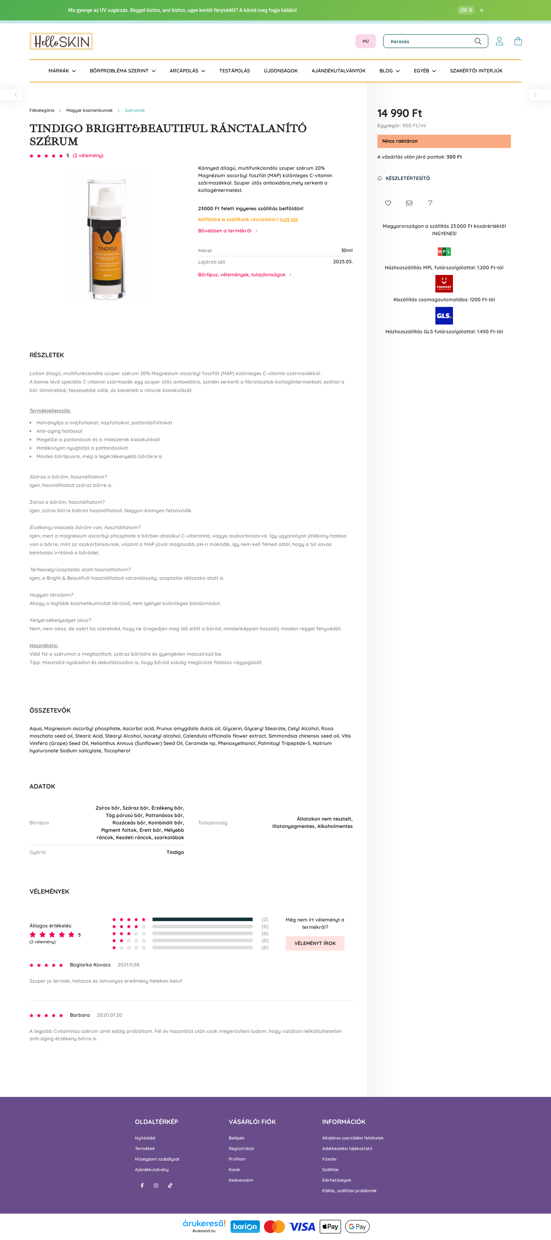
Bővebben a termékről (225, 230)
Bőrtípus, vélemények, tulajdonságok (242, 274)
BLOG (387, 71)
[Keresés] (436, 41)
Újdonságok (281, 71)
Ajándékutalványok (338, 71)
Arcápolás (185, 71)
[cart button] (518, 41)
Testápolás (234, 71)
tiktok (170, 1185)
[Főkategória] (42, 110)
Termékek (145, 1148)
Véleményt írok (315, 943)
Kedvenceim (241, 1180)
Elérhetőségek (336, 1180)
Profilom (237, 1159)
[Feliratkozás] (403, 178)
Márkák (59, 71)
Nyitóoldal (145, 1138)
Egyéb (422, 71)
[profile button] (500, 41)
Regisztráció (241, 1148)
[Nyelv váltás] (366, 41)
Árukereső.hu (204, 1231)
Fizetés (329, 1159)
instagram (156, 1185)
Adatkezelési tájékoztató (347, 1148)
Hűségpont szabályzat (157, 1159)
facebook (142, 1185)
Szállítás (330, 1169)
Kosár (234, 1169)
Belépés (237, 1138)
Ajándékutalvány (152, 1169)
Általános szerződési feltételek (353, 1138)
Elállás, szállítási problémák (349, 1190)
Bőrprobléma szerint (120, 71)
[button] (388, 203)
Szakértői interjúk (476, 71)
